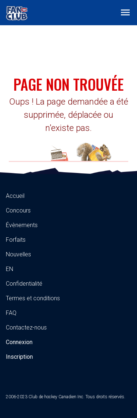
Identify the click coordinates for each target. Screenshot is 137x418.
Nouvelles (18, 254)
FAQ (11, 312)
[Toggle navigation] (125, 12)
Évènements (22, 225)
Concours (18, 210)
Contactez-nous (26, 327)
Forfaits (16, 239)
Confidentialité (24, 283)
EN (9, 269)
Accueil (15, 195)
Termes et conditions (33, 298)
